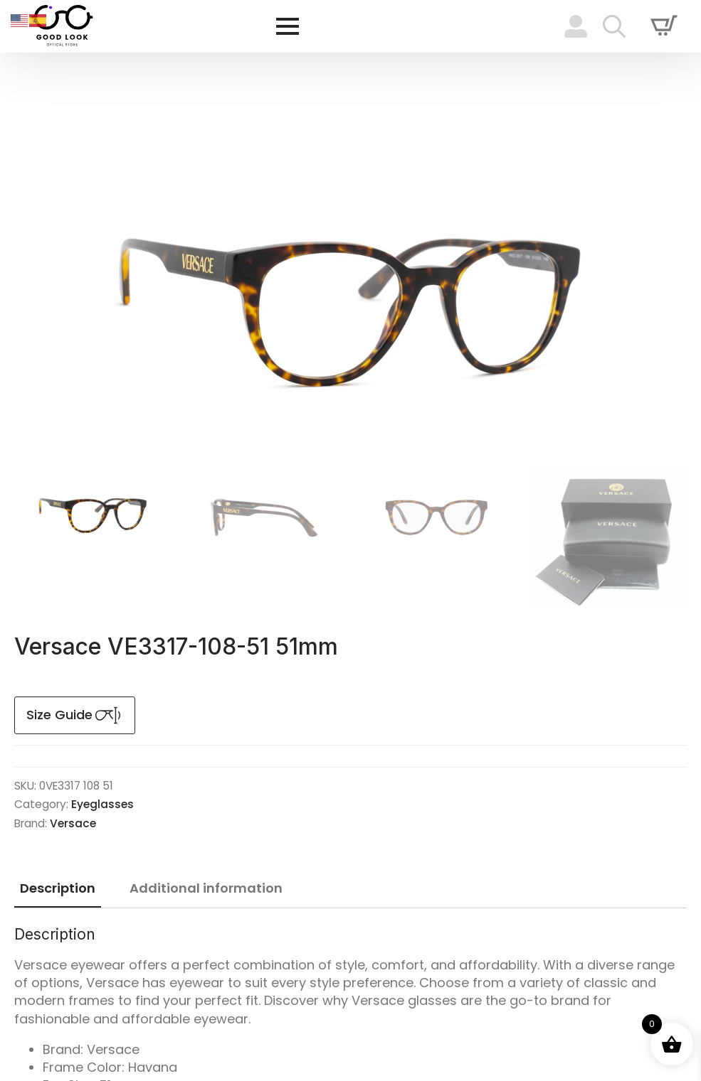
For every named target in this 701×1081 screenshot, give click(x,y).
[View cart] (664, 26)
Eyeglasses (102, 804)
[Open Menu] (287, 26)
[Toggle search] (614, 26)
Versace (73, 823)
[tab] (57, 889)
